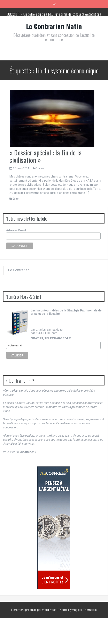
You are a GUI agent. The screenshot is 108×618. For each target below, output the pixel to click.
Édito (16, 198)
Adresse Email (16, 230)
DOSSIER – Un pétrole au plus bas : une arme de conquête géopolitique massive (54, 16)
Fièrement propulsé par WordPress (34, 609)
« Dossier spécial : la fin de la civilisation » (45, 156)
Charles (39, 168)
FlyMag (72, 609)
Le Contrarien (18, 270)
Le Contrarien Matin (54, 26)
